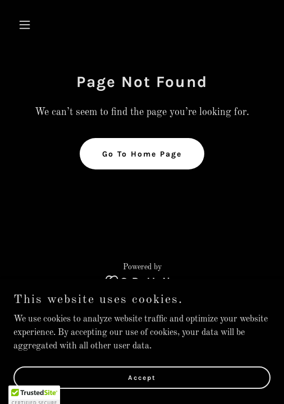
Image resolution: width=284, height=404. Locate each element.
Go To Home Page (142, 154)
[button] (32, 24)
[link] (142, 281)
